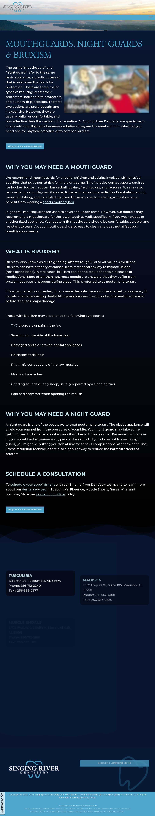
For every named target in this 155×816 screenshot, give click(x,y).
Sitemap (74, 797)
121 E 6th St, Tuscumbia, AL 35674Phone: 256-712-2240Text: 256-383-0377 (35, 595)
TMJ (14, 325)
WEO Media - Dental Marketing (81, 794)
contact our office (50, 494)
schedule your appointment (32, 484)
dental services (34, 489)
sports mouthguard (58, 202)
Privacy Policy (88, 797)
